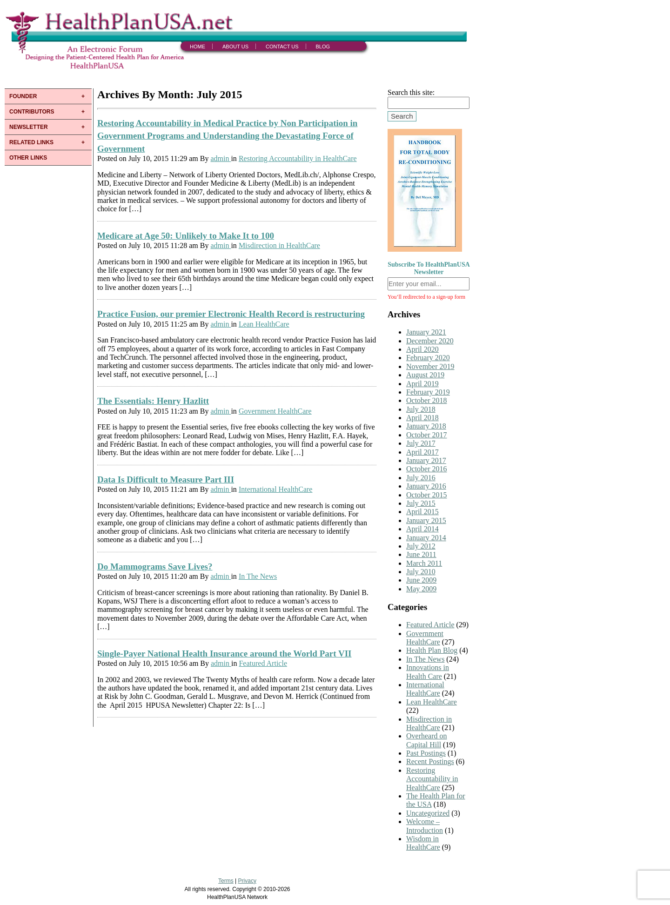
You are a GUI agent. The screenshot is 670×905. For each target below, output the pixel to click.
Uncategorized (427, 813)
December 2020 (430, 341)
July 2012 (421, 546)
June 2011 (421, 554)
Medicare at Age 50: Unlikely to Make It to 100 (185, 236)
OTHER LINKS (28, 157)
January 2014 (426, 538)
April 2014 (422, 529)
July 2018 (421, 409)
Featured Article (263, 663)
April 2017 (422, 452)
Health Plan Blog (431, 650)
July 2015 (421, 503)
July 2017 (421, 443)
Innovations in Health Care (427, 672)
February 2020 (428, 358)
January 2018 (426, 426)
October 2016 (426, 469)
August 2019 (425, 375)
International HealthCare (276, 489)
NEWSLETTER (28, 127)
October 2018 (426, 400)
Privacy (247, 881)
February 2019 (428, 392)
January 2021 (426, 332)
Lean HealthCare (264, 324)
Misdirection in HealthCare (279, 245)
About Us (235, 46)
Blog (323, 46)
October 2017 (426, 435)
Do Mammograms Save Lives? (155, 566)
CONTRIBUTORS (31, 111)
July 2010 (421, 572)
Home (197, 46)
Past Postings (426, 753)
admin (220, 158)
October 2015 (426, 495)
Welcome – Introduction (424, 826)
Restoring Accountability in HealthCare (298, 158)
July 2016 (421, 478)
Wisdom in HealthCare (423, 843)
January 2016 (426, 486)
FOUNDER (23, 96)
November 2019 (430, 366)
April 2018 (422, 418)
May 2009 (421, 589)
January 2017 (426, 460)
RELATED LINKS (31, 142)
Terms (226, 881)
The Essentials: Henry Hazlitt (153, 401)
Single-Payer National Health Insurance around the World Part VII (224, 653)
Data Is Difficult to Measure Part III (165, 479)
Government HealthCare (275, 411)
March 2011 (424, 563)
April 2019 (422, 384)
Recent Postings (430, 761)
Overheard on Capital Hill (426, 740)
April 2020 (422, 349)
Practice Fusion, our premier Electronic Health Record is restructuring (231, 314)
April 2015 (422, 512)
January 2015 (426, 520)
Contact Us (282, 46)
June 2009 (421, 580)
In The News (258, 576)
